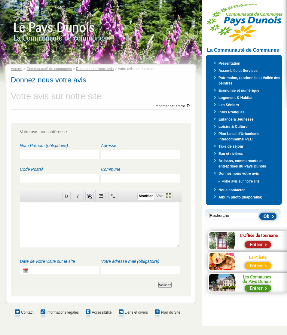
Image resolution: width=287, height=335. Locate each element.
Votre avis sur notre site (240, 181)
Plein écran (169, 195)
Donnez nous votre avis (95, 69)
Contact (27, 321)
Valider (165, 294)
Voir (159, 196)
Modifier (146, 196)
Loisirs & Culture (233, 126)
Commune (111, 169)
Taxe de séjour (230, 146)
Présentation (229, 63)
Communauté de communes (49, 69)
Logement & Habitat (235, 98)
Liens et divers (136, 321)
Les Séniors (228, 105)
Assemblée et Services (238, 71)
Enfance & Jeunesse (236, 119)
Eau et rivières (230, 154)
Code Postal (31, 169)
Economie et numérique (238, 90)
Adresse (108, 145)
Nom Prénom (44, 145)
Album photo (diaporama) (240, 197)
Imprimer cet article (169, 106)
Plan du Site (170, 321)
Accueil (17, 69)
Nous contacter (231, 190)
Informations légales (63, 321)
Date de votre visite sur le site (47, 270)
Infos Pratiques (231, 112)
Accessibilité (101, 321)
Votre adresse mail (130, 270)
